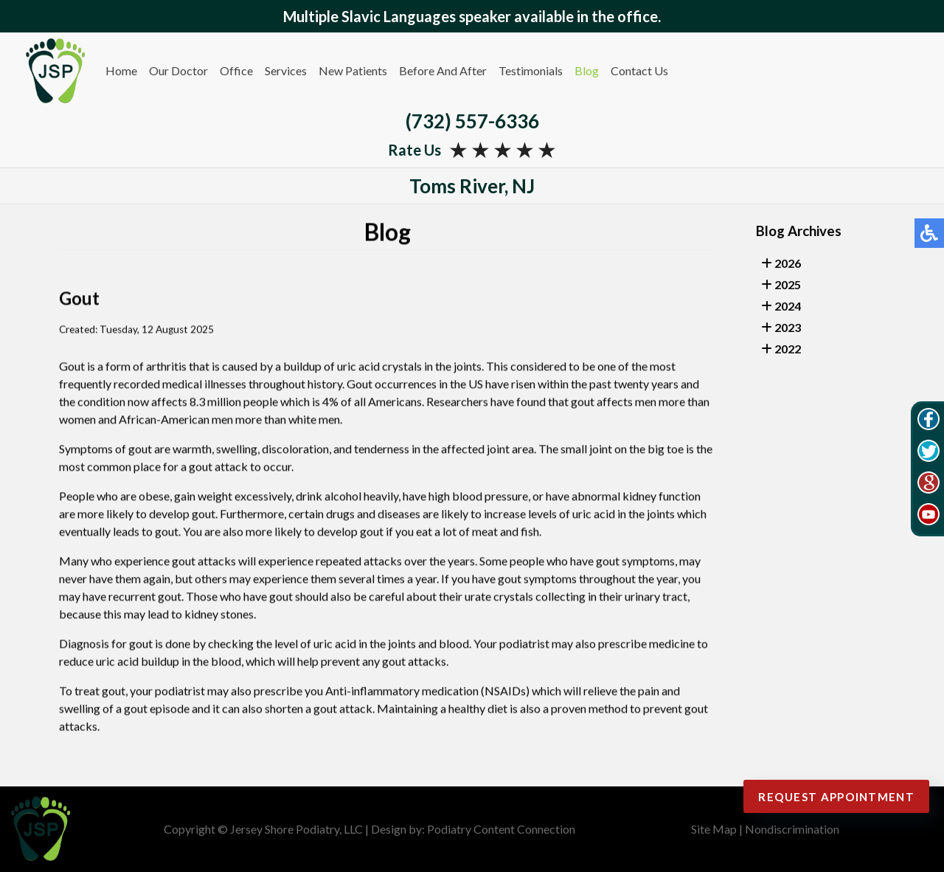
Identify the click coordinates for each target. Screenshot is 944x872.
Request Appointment (825, 797)
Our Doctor (178, 70)
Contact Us (639, 70)
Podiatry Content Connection (501, 829)
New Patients (353, 70)
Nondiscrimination (792, 829)
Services (286, 70)
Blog (587, 70)
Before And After (443, 70)
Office (236, 70)
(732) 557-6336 (472, 121)
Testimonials (531, 70)
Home (121, 70)
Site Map (714, 829)
